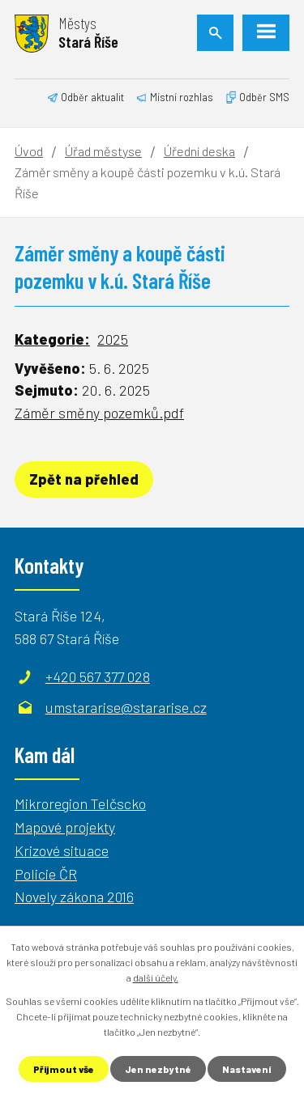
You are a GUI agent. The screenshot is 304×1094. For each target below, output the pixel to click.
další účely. (155, 977)
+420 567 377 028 (97, 676)
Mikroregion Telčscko (80, 803)
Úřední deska (199, 151)
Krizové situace (62, 850)
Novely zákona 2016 (74, 896)
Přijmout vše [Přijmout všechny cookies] (63, 1069)
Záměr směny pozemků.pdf (99, 413)
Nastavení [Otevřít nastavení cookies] (247, 1069)
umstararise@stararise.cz (126, 707)
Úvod (29, 151)
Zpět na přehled (84, 479)
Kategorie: (52, 339)
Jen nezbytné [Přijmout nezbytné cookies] (158, 1069)
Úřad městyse (103, 151)
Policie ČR (46, 874)
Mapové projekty (65, 827)
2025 (112, 339)
